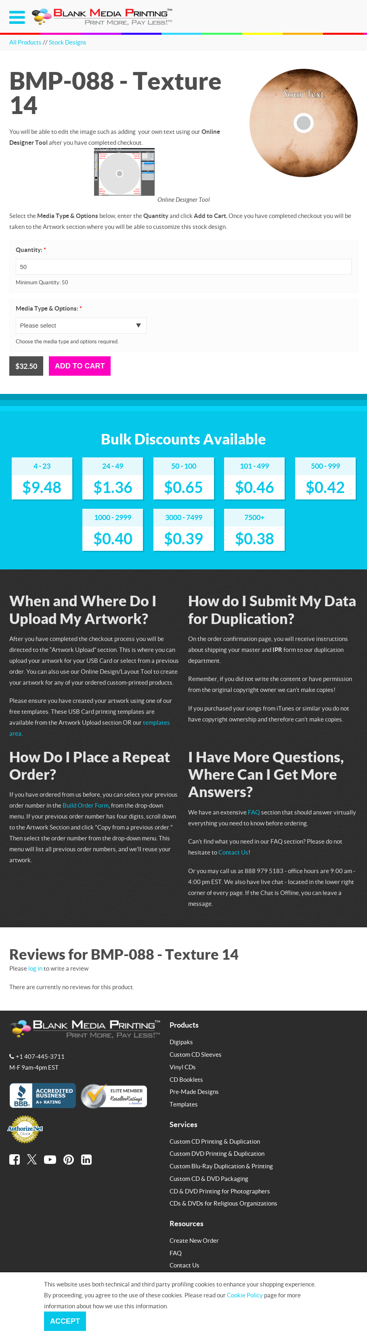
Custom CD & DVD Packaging (209, 1178)
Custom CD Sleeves (196, 1054)
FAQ (254, 812)
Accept (65, 1321)
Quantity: (31, 250)
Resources (186, 1223)
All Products (25, 42)
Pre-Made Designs (194, 1091)
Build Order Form (86, 805)
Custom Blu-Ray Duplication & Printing (221, 1166)
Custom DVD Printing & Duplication (217, 1153)
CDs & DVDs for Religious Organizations (223, 1203)
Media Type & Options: (49, 308)
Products (184, 1024)
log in (35, 968)
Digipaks (181, 1041)
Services (183, 1124)
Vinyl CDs (183, 1066)
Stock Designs (67, 42)
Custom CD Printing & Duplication (215, 1141)
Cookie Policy (245, 1295)
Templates (184, 1104)
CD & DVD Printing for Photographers (220, 1191)
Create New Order (194, 1240)
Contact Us (233, 852)
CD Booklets (186, 1079)
